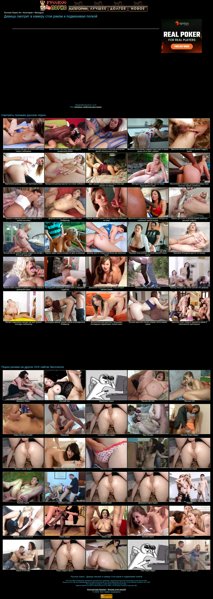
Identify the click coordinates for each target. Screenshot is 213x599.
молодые (78, 107)
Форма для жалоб (117, 589)
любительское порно (92, 107)
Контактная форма (96, 589)
